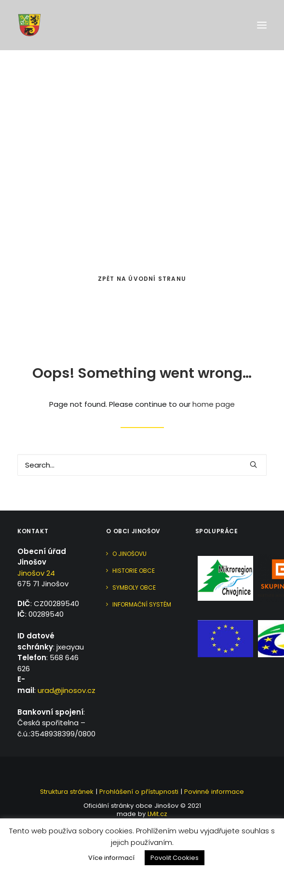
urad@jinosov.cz (66, 690)
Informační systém (141, 604)
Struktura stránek (67, 791)
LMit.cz (156, 813)
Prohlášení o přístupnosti (138, 791)
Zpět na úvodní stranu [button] (142, 279)
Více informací (111, 857)
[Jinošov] (29, 25)
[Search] (142, 465)
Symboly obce (134, 587)
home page (213, 404)
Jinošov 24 (36, 573)
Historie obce (133, 571)
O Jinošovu (129, 554)
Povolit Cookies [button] (174, 857)
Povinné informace (214, 791)
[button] (262, 25)
